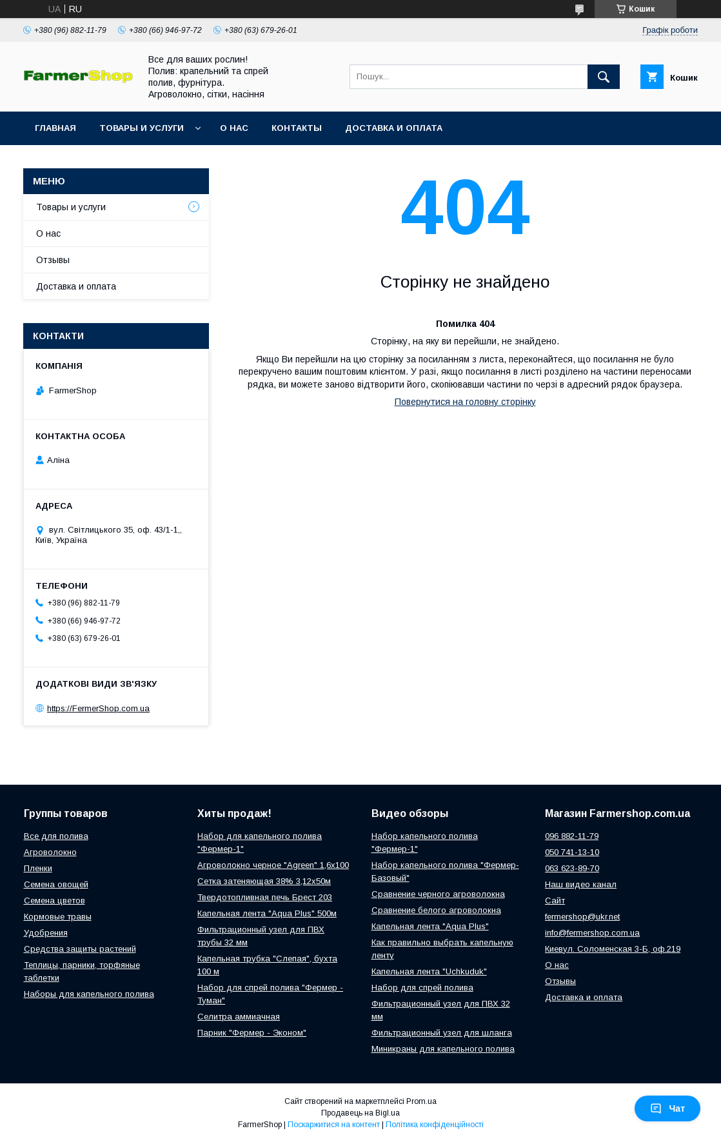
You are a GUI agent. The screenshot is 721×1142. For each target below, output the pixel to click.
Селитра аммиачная (238, 1016)
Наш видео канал (581, 884)
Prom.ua (421, 1101)
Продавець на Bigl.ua (360, 1112)
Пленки (38, 868)
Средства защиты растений (80, 949)
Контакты (297, 128)
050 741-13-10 (572, 852)
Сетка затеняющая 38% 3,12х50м (264, 881)
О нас (234, 128)
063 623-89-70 (572, 868)
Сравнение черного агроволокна (438, 894)
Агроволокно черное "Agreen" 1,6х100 (273, 865)
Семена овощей (56, 884)
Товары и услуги (141, 128)
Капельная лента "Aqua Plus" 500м (267, 913)
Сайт (555, 900)
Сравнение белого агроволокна (436, 910)
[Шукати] (604, 76)
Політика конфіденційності (435, 1124)
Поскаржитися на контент (334, 1124)
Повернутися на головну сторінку (465, 402)
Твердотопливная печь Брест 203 (264, 897)
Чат (667, 1108)
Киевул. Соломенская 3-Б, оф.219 (612, 949)
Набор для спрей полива (422, 987)
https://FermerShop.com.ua (98, 708)
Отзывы (53, 260)
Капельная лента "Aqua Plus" (430, 926)
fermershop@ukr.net (582, 916)
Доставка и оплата (393, 128)
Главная (55, 128)
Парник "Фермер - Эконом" (251, 1033)
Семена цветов (54, 900)
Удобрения (46, 933)
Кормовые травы (58, 916)
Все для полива (56, 836)
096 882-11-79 (571, 836)
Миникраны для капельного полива (443, 1049)
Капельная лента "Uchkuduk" (429, 971)
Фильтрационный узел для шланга (441, 1033)
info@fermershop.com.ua (592, 933)
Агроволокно (50, 852)
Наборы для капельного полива (89, 994)
